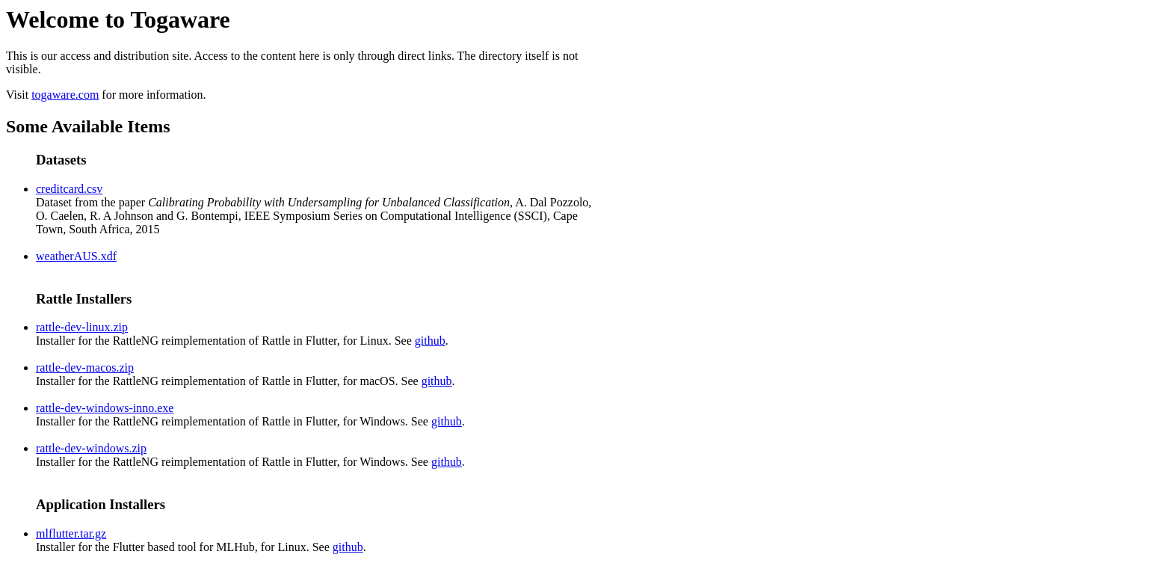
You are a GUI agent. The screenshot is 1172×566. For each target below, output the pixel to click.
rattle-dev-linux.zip (82, 327)
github (430, 340)
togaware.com (65, 94)
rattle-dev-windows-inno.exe (104, 408)
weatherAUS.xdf (76, 256)
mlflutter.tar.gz (71, 533)
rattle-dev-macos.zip (85, 367)
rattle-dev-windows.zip (91, 448)
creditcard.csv (69, 188)
